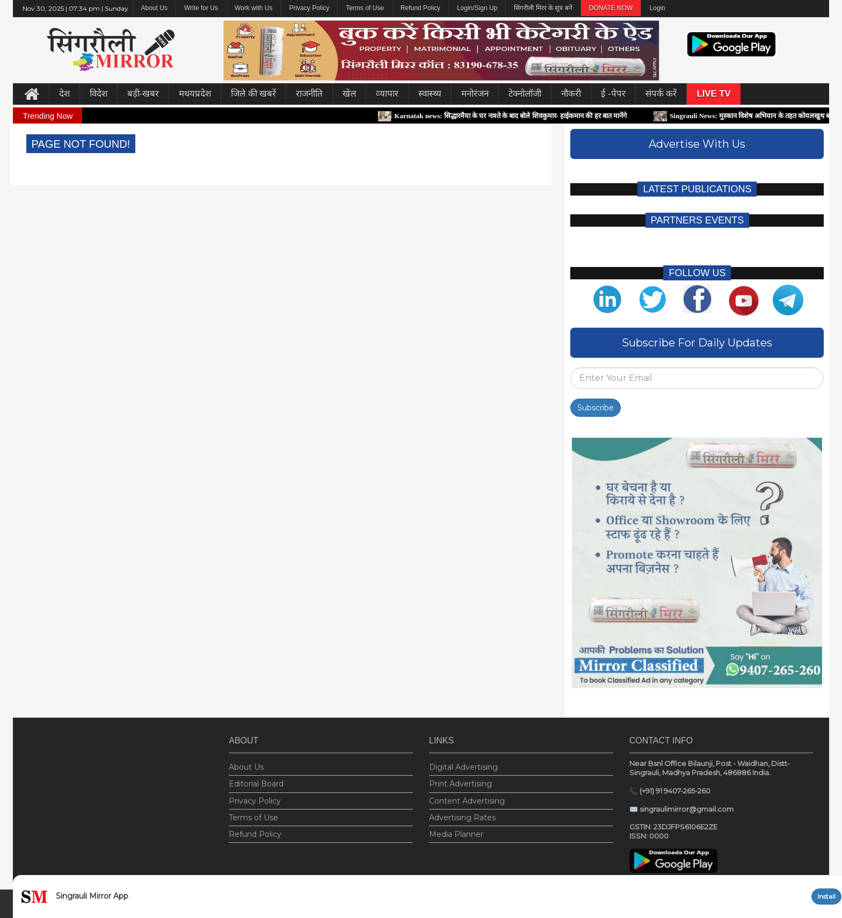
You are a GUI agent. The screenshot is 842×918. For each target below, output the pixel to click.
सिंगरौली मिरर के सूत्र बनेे (543, 8)
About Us (246, 764)
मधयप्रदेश (195, 94)
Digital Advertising (463, 764)
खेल (349, 94)
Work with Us (253, 8)
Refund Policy (420, 8)
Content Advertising (467, 798)
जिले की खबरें (253, 94)
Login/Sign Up (477, 8)
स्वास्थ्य (429, 94)
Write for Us (201, 8)
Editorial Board (256, 781)
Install (826, 896)
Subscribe (595, 408)
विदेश (98, 94)
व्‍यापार (387, 94)
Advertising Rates (462, 814)
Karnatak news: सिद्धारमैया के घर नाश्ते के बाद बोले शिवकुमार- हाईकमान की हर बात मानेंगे (509, 116)
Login (657, 8)
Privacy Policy (309, 8)
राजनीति (309, 94)
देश (64, 94)
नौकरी (571, 94)
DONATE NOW (611, 8)
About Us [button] (154, 8)
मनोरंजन (475, 94)
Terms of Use (365, 8)
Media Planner (456, 831)
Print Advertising (460, 781)
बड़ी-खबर (143, 94)
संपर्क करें (661, 94)
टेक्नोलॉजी (525, 94)
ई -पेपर (613, 94)
